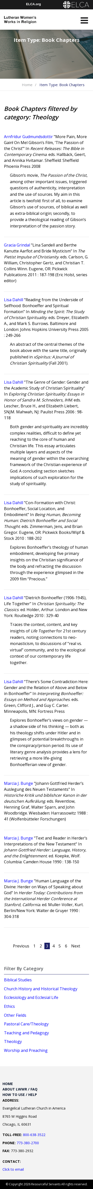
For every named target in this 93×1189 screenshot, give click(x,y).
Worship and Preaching (26, 1050)
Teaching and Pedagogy (26, 1033)
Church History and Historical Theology (40, 988)
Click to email (13, 1169)
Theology (13, 1041)
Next (75, 946)
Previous (21, 946)
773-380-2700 (28, 1142)
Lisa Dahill (13, 299)
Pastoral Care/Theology (26, 1024)
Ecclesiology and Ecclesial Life (31, 997)
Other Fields (15, 1015)
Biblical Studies (18, 980)
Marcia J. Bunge (18, 783)
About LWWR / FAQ (19, 1089)
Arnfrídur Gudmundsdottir (28, 136)
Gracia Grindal (17, 245)
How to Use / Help (19, 1094)
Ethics (9, 1006)
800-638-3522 (34, 1134)
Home (27, 84)
